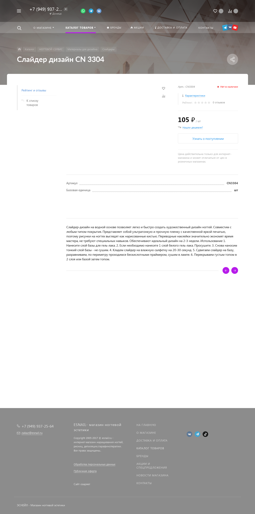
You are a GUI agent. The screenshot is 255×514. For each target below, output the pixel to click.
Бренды (142, 456)
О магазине (146, 433)
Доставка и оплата (152, 440)
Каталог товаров (150, 448)
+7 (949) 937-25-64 (48, 9)
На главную (146, 425)
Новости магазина (152, 475)
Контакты (144, 483)
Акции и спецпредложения (151, 465)
